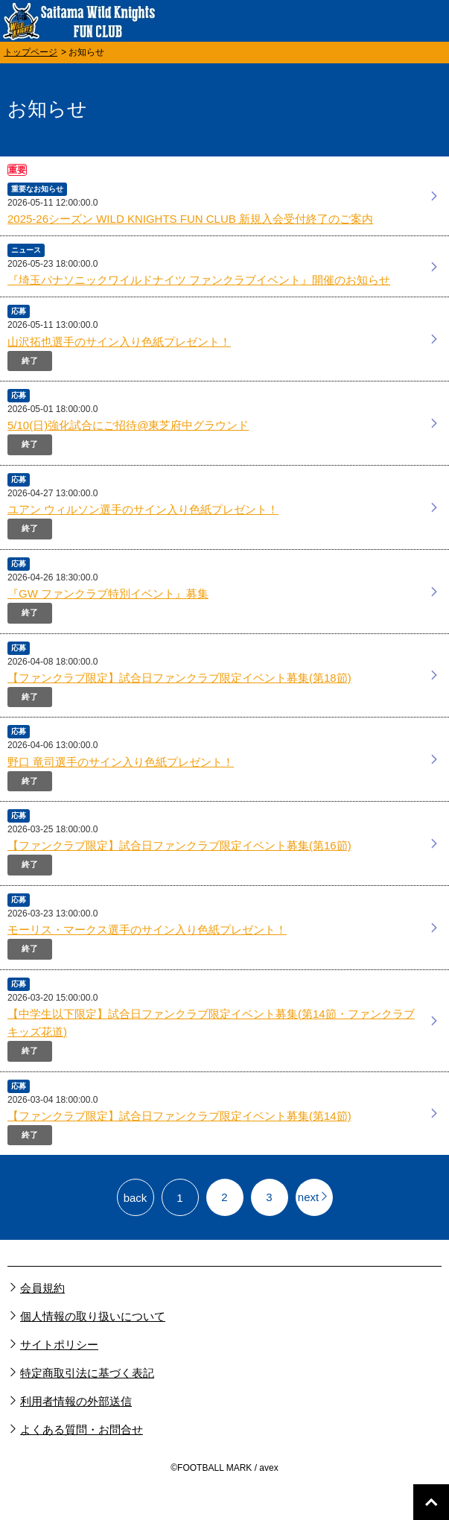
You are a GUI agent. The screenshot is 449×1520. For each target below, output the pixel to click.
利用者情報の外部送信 (76, 1401)
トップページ (30, 52)
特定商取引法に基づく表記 (87, 1373)
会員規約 (42, 1288)
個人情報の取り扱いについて (92, 1316)
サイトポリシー (59, 1344)
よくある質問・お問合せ (81, 1429)
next (314, 1197)
